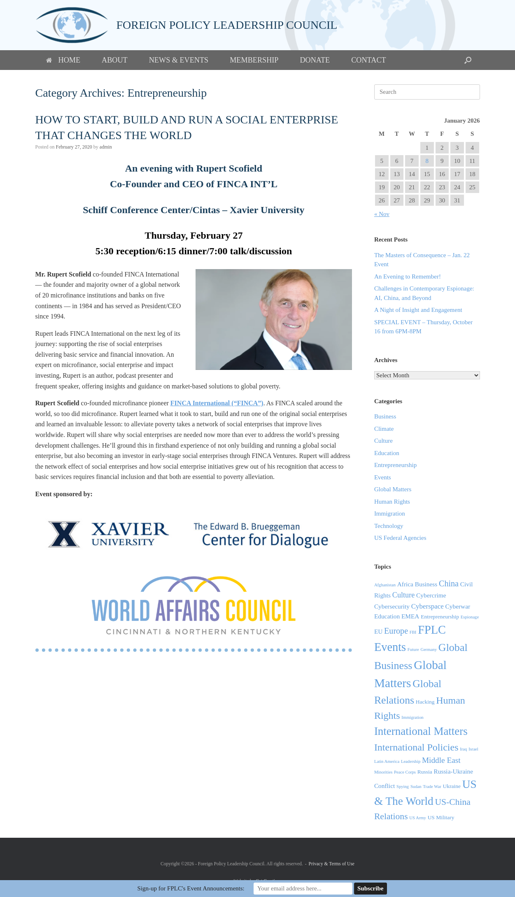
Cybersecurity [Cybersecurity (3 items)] (392, 606)
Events (382, 477)
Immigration (389, 513)
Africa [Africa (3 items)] (405, 584)
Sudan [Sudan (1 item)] (416, 786)
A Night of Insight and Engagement (418, 310)
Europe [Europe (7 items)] (396, 630)
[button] (468, 60)
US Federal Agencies (400, 537)
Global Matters (392, 489)
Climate (384, 428)
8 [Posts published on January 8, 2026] (427, 161)
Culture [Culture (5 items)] (403, 595)
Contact (368, 60)
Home (63, 60)
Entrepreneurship (395, 465)
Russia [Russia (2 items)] (424, 772)
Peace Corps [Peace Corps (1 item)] (405, 772)
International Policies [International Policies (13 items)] (416, 747)
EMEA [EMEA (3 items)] (410, 616)
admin (106, 147)
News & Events (178, 60)
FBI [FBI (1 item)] (413, 632)
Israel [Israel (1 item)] (473, 749)
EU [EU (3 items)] (378, 631)
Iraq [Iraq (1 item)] (463, 749)
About (115, 60)
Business (385, 416)
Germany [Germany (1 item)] (428, 649)
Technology (388, 526)
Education (386, 453)
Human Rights (392, 501)
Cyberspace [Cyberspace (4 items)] (427, 606)
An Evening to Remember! (407, 276)
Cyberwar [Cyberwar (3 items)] (458, 606)
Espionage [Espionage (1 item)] (470, 617)
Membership (254, 60)
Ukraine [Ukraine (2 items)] (452, 786)
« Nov (381, 214)
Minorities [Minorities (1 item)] (383, 772)
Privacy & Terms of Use (331, 863)
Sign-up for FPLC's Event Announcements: (191, 888)
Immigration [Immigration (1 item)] (412, 717)
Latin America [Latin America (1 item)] (386, 761)
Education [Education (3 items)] (387, 616)
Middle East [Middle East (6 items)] (441, 760)
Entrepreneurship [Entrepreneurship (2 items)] (440, 616)
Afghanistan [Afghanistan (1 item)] (385, 585)
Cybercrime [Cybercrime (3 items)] (431, 595)
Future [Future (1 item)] (413, 649)
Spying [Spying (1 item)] (402, 786)
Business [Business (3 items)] (426, 584)
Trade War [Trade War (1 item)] (432, 786)
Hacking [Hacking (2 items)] (425, 702)
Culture (383, 440)
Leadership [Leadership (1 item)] (410, 761)
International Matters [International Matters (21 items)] (421, 731)
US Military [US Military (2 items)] (441, 817)
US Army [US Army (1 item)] (417, 818)
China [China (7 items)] (449, 583)
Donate (315, 60)
